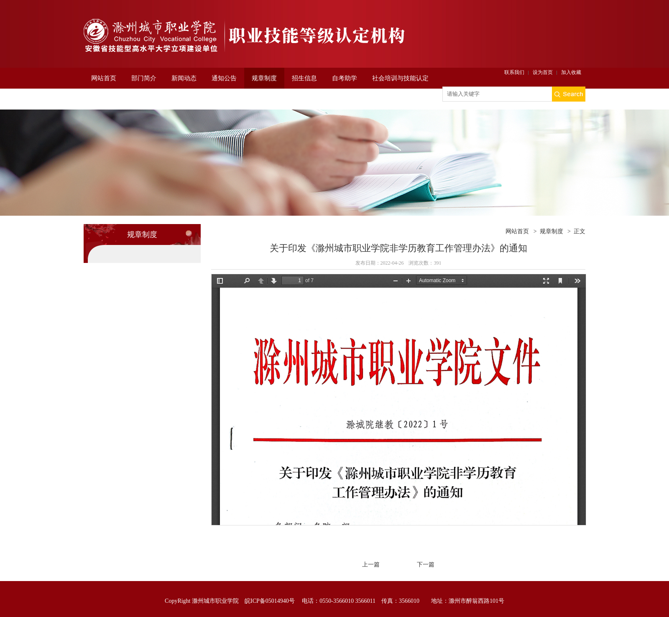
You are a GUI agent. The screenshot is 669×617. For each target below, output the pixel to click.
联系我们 (514, 72)
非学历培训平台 (113, 99)
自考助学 (344, 78)
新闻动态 (184, 78)
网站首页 (103, 78)
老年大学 (202, 99)
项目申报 (162, 99)
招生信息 (304, 78)
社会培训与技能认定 (400, 78)
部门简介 (143, 78)
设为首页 (543, 72)
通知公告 (224, 78)
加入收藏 (571, 72)
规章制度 (264, 78)
